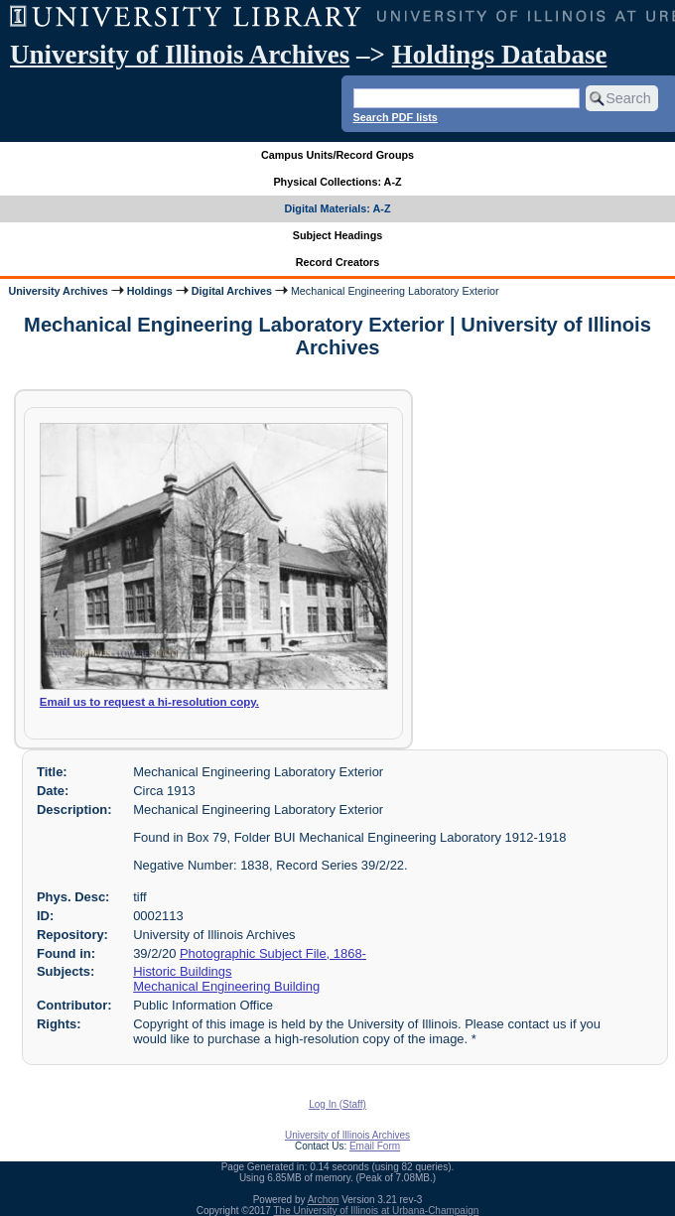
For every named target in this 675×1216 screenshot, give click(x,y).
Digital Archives (232, 291)
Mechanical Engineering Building (226, 986)
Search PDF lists (395, 117)
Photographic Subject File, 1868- (273, 953)
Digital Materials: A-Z (338, 208)
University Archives (57, 291)
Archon (323, 1199)
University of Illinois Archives (179, 54)
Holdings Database (500, 54)
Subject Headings (338, 235)
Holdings (150, 291)
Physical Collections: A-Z (337, 182)
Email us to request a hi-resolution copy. (149, 702)
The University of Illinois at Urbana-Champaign (376, 1210)
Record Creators (338, 262)
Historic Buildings (182, 971)
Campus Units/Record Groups (337, 155)
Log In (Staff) (337, 1104)
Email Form (374, 1146)
